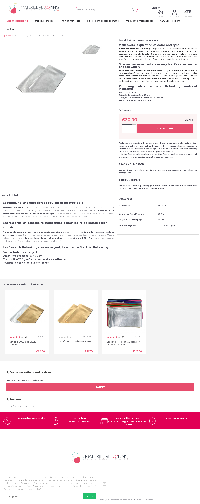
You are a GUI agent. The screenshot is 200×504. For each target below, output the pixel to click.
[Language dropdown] (158, 7)
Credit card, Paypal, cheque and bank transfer (128, 421)
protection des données (120, 500)
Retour (8, 36)
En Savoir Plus (125, 110)
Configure (12, 496)
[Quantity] (127, 128)
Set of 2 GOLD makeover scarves (75, 341)
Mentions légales (102, 500)
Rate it (100, 387)
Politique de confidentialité (142, 500)
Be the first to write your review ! (21, 406)
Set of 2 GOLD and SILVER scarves (23, 343)
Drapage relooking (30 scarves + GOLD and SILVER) (123, 343)
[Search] (107, 9)
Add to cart (165, 128)
